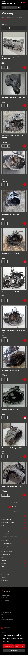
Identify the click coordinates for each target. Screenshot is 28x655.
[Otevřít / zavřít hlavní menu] (25, 7)
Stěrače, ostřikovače (6, 543)
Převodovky (4, 528)
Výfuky (3, 566)
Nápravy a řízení (5, 580)
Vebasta (3, 560)
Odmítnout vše (19, 646)
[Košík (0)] (25, 3)
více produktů (14, 502)
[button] (25, 67)
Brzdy (2, 525)
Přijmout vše (8, 646)
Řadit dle (4, 25)
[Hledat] (19, 7)
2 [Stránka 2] (12, 507)
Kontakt (3, 622)
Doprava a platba (6, 612)
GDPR (2, 617)
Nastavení (14, 650)
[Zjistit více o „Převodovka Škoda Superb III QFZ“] (25, 456)
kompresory (4, 546)
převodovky (6, 531)
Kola (2, 572)
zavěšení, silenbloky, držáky (10, 536)
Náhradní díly (5, 516)
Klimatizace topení (6, 569)
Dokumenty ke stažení (7, 619)
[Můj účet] (21, 3)
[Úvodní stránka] (9, 3)
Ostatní (3, 577)
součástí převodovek (8, 534)
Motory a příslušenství (7, 575)
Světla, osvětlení (5, 554)
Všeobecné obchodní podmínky (10, 615)
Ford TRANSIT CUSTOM (7, 552)
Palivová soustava (6, 519)
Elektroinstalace (5, 540)
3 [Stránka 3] (15, 507)
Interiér (3, 557)
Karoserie (3, 563)
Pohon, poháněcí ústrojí (7, 522)
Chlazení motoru (5, 549)
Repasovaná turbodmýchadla (10, 512)
